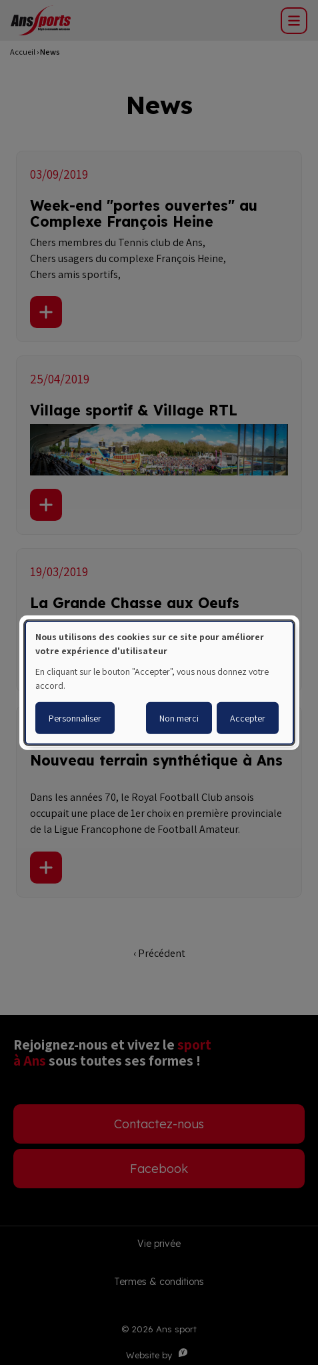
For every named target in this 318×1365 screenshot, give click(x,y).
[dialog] (159, 682)
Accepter (247, 718)
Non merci (179, 718)
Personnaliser (75, 718)
